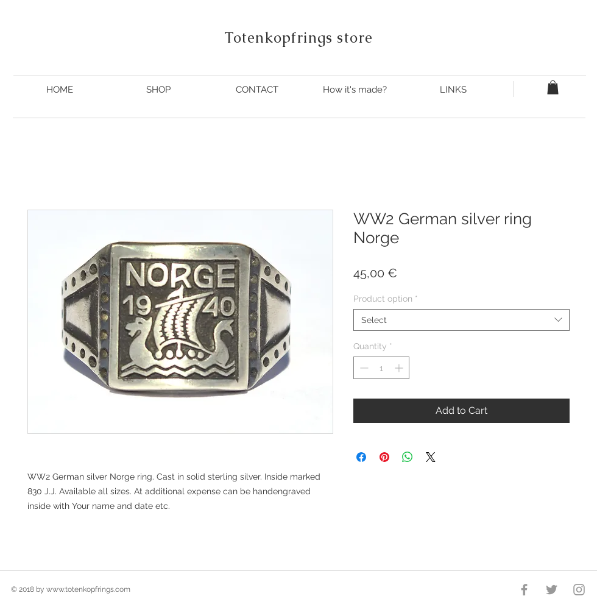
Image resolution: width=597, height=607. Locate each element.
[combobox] (461, 320)
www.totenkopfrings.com (88, 589)
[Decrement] (362, 367)
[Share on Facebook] (361, 457)
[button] (553, 87)
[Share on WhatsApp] (407, 457)
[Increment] (400, 367)
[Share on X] (430, 457)
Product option (385, 299)
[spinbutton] (381, 367)
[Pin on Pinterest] (384, 457)
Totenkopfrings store (298, 37)
